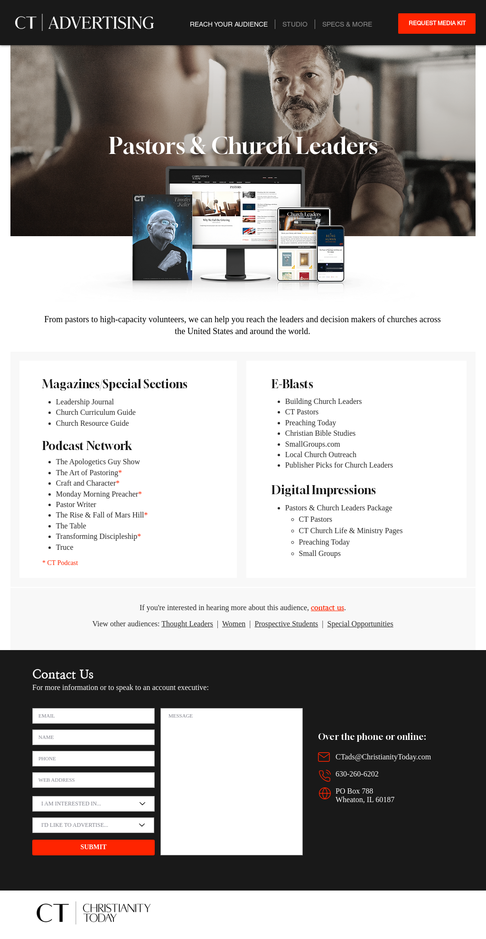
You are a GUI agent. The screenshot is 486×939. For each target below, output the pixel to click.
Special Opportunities (360, 624)
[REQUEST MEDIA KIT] (437, 23)
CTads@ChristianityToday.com (383, 757)
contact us (327, 607)
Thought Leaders (187, 624)
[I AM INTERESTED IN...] (93, 804)
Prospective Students (286, 624)
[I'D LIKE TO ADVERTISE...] (93, 825)
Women (233, 624)
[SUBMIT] (93, 847)
